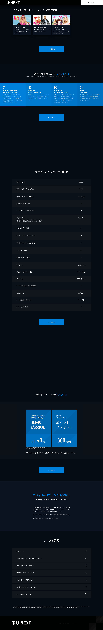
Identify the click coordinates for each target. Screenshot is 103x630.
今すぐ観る (91, 2)
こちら (36, 221)
